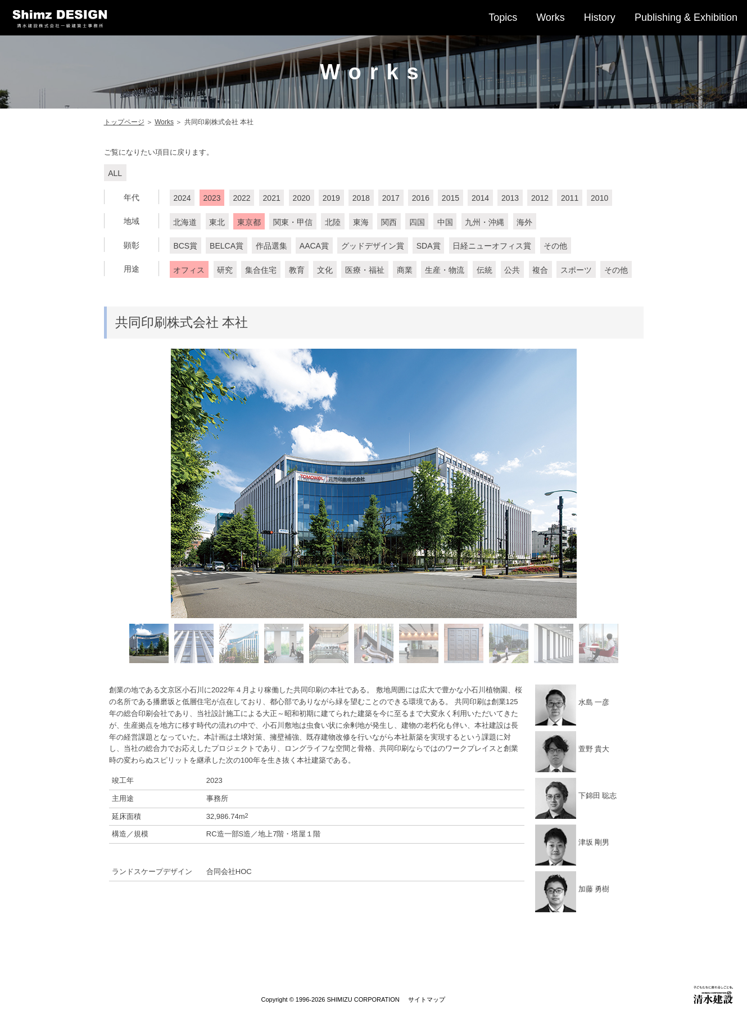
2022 (242, 197)
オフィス (189, 269)
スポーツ (576, 269)
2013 (510, 197)
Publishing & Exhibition (686, 17)
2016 (420, 197)
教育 (297, 269)
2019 (331, 197)
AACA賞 (314, 245)
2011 (569, 197)
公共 (512, 269)
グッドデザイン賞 (372, 245)
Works (550, 17)
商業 (405, 269)
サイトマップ (426, 999)
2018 (361, 197)
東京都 (249, 222)
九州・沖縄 (484, 222)
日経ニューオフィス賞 (491, 245)
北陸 (333, 222)
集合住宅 (261, 269)
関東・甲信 (293, 222)
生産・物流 (444, 269)
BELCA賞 (226, 245)
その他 (555, 245)
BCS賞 (185, 245)
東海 (361, 222)
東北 (217, 222)
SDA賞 (428, 245)
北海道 (185, 222)
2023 (211, 197)
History (599, 17)
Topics (502, 17)
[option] (374, 483)
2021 (271, 197)
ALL (115, 173)
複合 (540, 269)
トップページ (124, 122)
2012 (540, 197)
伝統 (484, 269)
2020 (301, 197)
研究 (225, 269)
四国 (417, 222)
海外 (524, 222)
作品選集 (271, 245)
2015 (450, 197)
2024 (182, 197)
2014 (480, 197)
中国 (445, 222)
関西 (389, 222)
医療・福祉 (364, 269)
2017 (391, 197)
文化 (325, 269)
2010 (599, 197)
